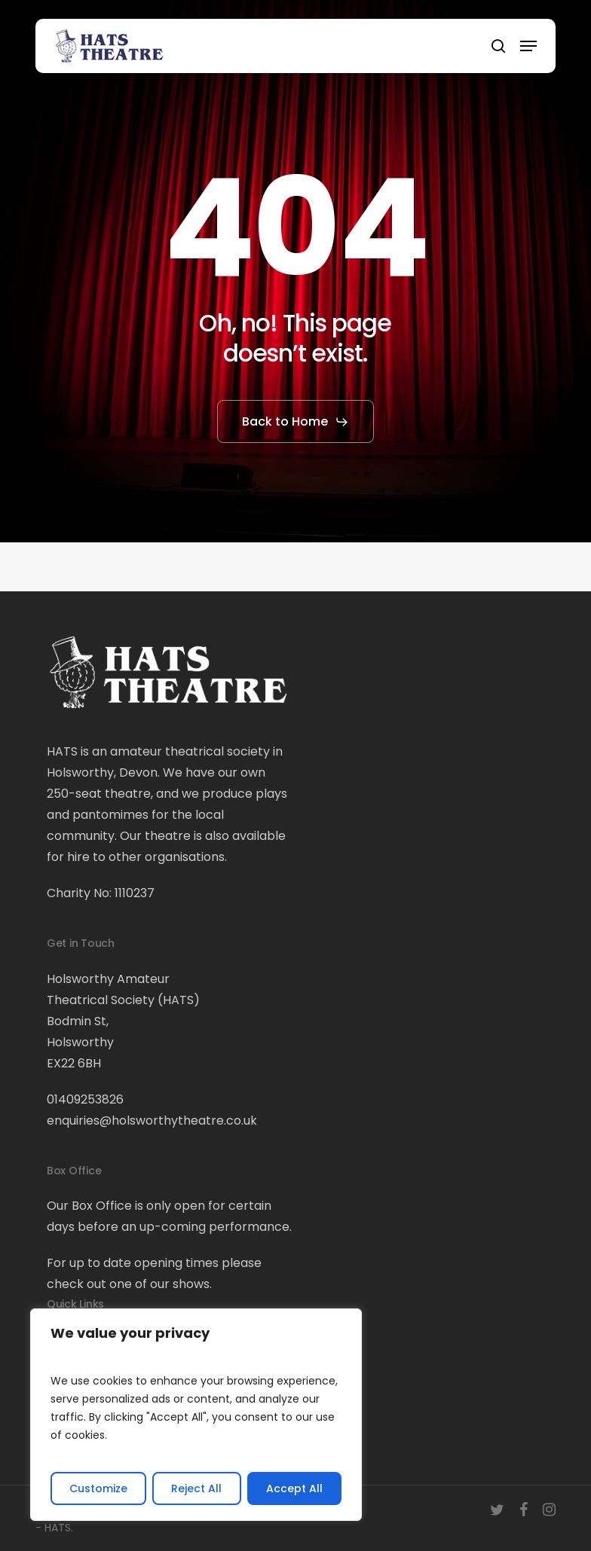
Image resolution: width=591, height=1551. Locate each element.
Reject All (196, 1488)
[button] (528, 45)
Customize (98, 1488)
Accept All (294, 1488)
